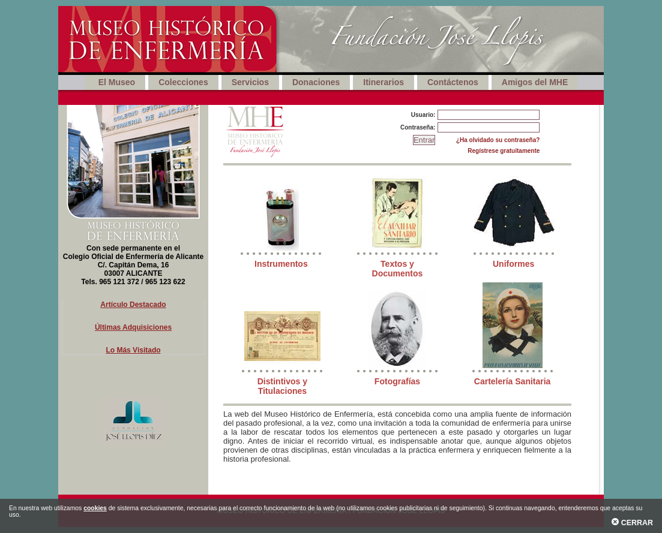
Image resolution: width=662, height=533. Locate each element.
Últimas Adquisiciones (133, 327)
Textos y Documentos (397, 268)
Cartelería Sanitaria (512, 381)
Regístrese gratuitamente (504, 150)
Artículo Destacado (133, 304)
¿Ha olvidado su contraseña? (498, 140)
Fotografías (397, 381)
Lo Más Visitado (133, 350)
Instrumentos (281, 264)
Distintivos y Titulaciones (282, 386)
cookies (95, 508)
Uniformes (513, 264)
